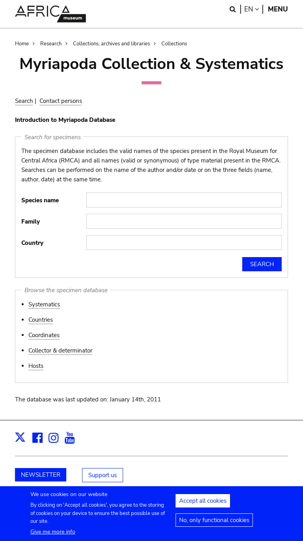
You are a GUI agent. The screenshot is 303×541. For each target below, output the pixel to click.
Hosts (35, 366)
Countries (40, 320)
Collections (174, 43)
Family (30, 222)
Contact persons (60, 101)
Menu (278, 9)
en (253, 9)
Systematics (44, 304)
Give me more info (52, 536)
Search (24, 101)
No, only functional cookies (214, 524)
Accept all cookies (202, 505)
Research (51, 43)
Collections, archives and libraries (111, 43)
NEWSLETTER (40, 475)
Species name (40, 200)
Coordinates (44, 335)
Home (22, 43)
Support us (102, 475)
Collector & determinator (60, 350)
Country (32, 243)
